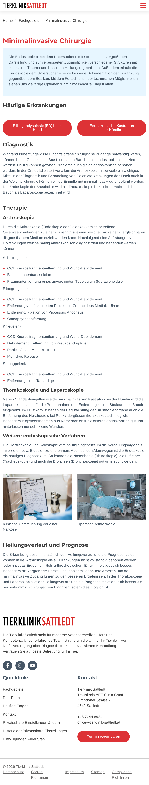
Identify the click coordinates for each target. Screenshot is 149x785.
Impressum (74, 772)
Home (8, 21)
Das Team (11, 698)
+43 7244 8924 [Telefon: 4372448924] (89, 717)
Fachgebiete (29, 21)
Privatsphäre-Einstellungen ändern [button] (31, 722)
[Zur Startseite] (34, 5)
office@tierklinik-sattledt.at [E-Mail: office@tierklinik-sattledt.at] (98, 722)
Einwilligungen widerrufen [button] (24, 739)
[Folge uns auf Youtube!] (32, 665)
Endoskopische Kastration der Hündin (112, 128)
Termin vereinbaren (103, 736)
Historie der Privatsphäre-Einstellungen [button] (35, 731)
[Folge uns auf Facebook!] (7, 665)
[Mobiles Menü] (143, 5)
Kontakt (9, 714)
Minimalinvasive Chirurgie (66, 21)
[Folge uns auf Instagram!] (20, 665)
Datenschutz (13, 772)
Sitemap (98, 772)
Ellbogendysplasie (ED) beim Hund (37, 128)
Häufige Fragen (16, 706)
